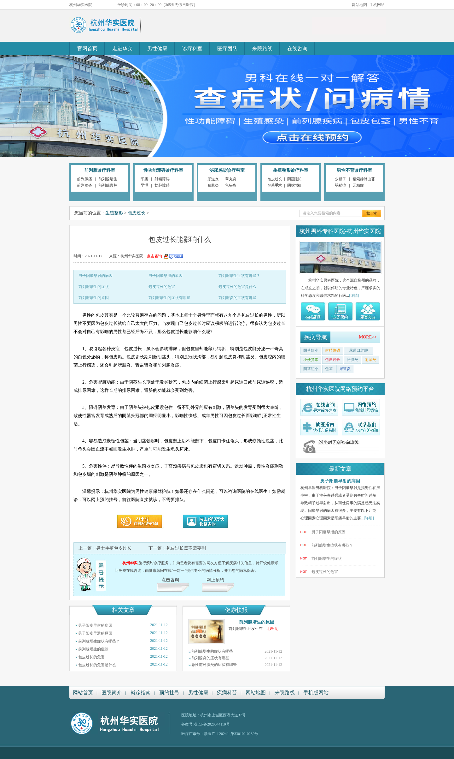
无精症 (358, 185)
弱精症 (340, 185)
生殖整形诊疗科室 (290, 170)
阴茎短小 (310, 350)
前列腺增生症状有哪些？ (239, 275)
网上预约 (215, 579)
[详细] (369, 518)
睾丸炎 (230, 179)
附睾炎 (370, 359)
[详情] (273, 628)
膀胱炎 (213, 185)
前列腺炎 (84, 185)
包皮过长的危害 (161, 286)
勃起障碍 (162, 185)
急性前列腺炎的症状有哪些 (214, 664)
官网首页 (87, 48)
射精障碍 (162, 179)
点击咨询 (170, 579)
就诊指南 (141, 692)
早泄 (144, 185)
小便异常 (310, 359)
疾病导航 (315, 337)
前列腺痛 (84, 179)
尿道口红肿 (358, 350)
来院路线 (262, 48)
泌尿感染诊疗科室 (227, 170)
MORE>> (368, 337)
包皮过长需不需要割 (186, 548)
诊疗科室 (192, 48)
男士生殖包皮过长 (113, 548)
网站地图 (359, 5)
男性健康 (157, 48)
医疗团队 (227, 48)
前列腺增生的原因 (94, 298)
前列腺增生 (107, 179)
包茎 (329, 369)
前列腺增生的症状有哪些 (169, 298)
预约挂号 (169, 692)
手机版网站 (316, 692)
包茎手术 (275, 185)
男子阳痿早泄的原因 (165, 275)
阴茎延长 (294, 179)
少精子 (340, 179)
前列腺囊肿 (107, 185)
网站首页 (83, 692)
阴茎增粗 (294, 185)
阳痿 (144, 179)
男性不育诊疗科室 (354, 170)
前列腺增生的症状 (94, 286)
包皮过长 (275, 179)
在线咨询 (297, 48)
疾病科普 (227, 692)
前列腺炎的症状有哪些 (237, 298)
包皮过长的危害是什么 (237, 286)
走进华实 (122, 48)
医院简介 (112, 692)
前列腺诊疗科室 (99, 170)
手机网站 (377, 5)
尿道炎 (213, 179)
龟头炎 (230, 185)
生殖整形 (114, 213)
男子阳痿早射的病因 (96, 275)
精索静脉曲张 (363, 179)
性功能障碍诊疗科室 (163, 170)
